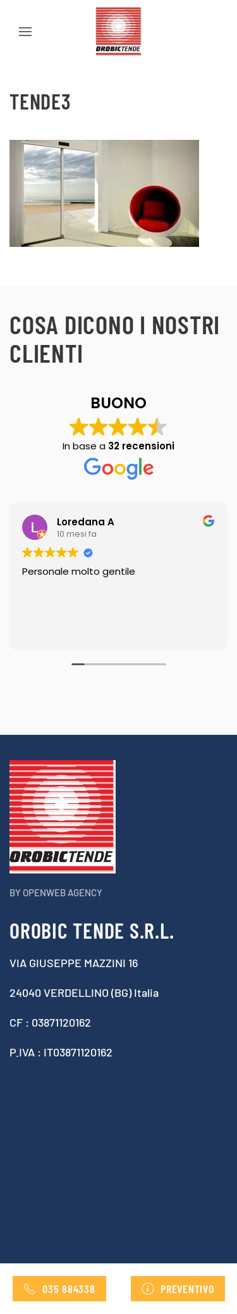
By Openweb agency (55, 892)
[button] (25, 31)
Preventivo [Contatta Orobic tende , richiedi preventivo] (178, 1289)
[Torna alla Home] (118, 31)
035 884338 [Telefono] (59, 1289)
